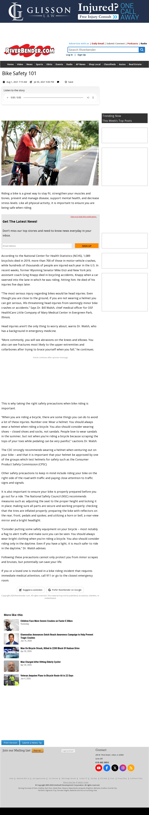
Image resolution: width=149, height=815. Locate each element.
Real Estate (135, 64)
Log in (69, 54)
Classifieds (110, 64)
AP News (80, 64)
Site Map (94, 778)
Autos (122, 64)
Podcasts (132, 43)
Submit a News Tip (32, 742)
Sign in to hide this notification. (84, 216)
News (29, 64)
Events (59, 64)
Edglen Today (83, 782)
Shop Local (94, 64)
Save (69, 81)
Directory (74, 71)
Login (64, 751)
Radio (144, 43)
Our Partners (53, 778)
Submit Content (115, 43)
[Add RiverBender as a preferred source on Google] (65, 590)
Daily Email (98, 43)
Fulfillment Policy (136, 778)
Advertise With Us (23, 778)
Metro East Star (69, 782)
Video (20, 64)
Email (71, 751)
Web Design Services (69, 778)
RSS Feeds (103, 778)
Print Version (10, 742)
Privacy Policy (122, 778)
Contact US (83, 778)
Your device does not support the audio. (50, 97)
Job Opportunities (39, 778)
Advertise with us (79, 43)
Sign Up (82, 54)
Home (10, 64)
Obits (49, 64)
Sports (39, 64)
